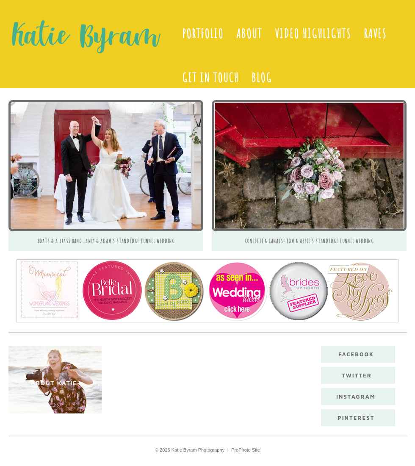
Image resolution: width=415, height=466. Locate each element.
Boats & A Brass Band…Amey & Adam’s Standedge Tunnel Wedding (106, 241)
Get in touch (210, 77)
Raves (375, 33)
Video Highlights (313, 33)
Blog (262, 77)
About (249, 33)
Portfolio (203, 33)
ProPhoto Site (245, 449)
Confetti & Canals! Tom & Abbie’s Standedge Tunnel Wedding (309, 241)
